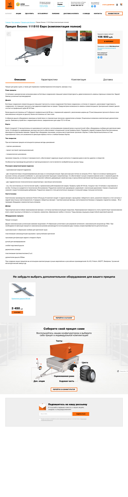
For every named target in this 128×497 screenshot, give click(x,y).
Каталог (8, 13)
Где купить (29, 13)
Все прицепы (16, 22)
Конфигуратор (113, 13)
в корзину (17, 312)
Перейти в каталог (64, 318)
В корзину (108, 41)
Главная (8, 22)
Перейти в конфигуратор (64, 389)
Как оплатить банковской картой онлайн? (107, 48)
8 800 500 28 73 (77, 5)
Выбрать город (61, 6)
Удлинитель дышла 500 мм (21, 298)
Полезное (55, 13)
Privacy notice (123, 371)
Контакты (98, 13)
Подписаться (80, 414)
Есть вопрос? (43, 13)
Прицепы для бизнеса (28, 22)
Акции (18, 13)
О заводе (86, 13)
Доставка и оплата (71, 13)
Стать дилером (108, 4)
